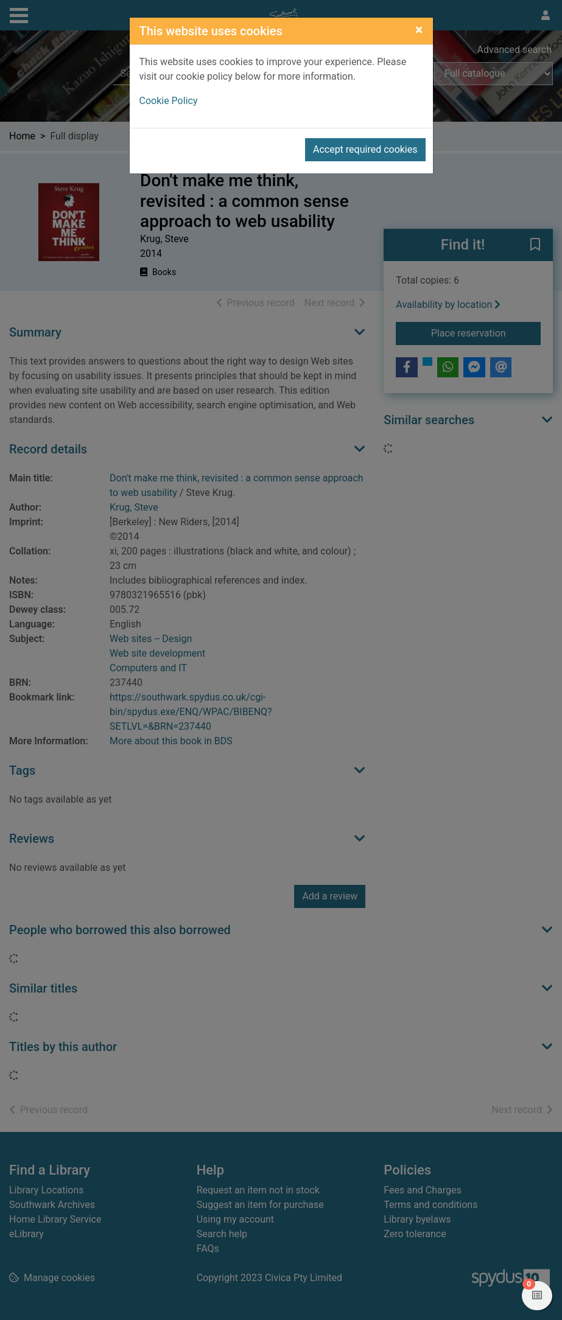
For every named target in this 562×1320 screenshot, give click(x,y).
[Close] (419, 30)
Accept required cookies (365, 149)
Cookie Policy (168, 101)
